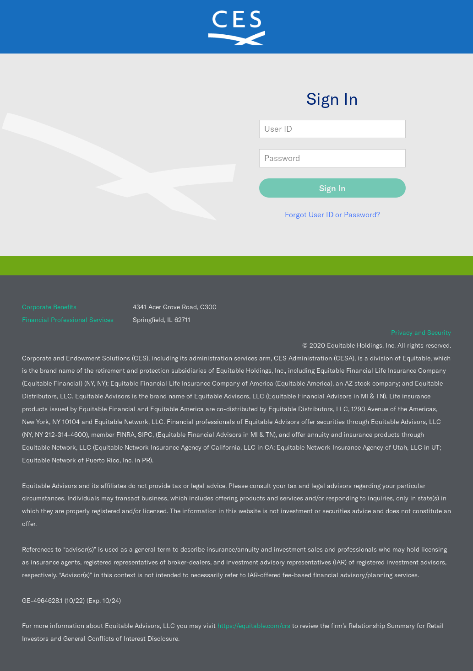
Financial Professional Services (68, 320)
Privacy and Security (421, 332)
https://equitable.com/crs (253, 626)
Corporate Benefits (49, 307)
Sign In (332, 188)
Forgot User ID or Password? (332, 214)
